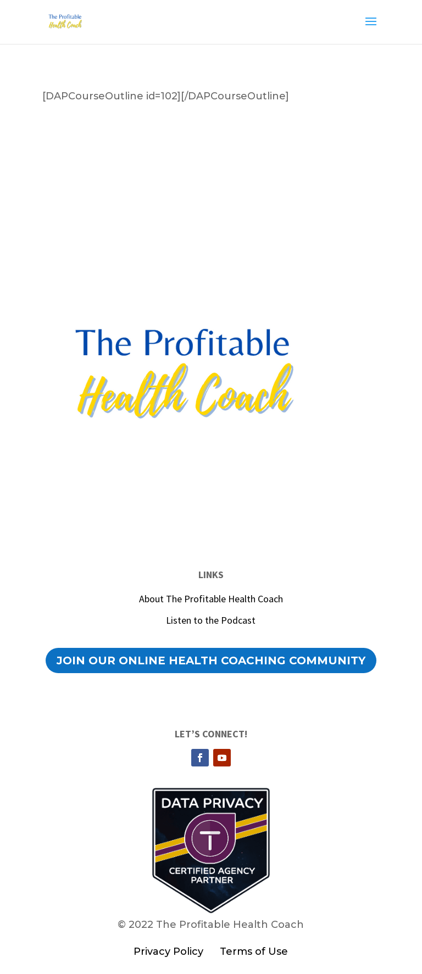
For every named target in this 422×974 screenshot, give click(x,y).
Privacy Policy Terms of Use (211, 951)
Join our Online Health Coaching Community (211, 660)
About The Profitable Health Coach (211, 598)
